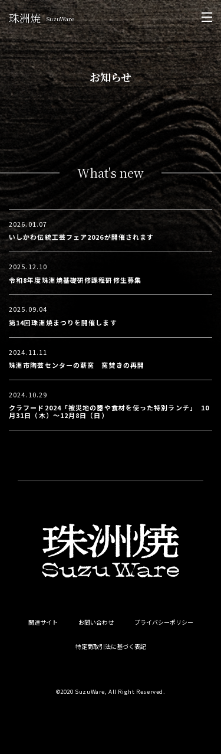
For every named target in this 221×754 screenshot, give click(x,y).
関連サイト (43, 622)
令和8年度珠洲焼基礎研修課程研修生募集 (75, 280)
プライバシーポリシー (163, 622)
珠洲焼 (41, 18)
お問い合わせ (96, 622)
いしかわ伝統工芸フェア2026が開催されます (81, 236)
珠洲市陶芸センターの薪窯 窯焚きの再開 (76, 365)
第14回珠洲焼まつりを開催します (63, 322)
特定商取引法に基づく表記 (110, 646)
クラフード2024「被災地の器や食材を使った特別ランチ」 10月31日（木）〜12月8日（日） (109, 411)
